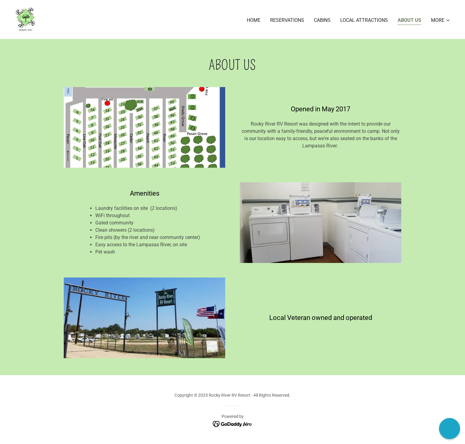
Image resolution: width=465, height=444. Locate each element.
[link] (25, 19)
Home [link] (253, 20)
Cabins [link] (322, 20)
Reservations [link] (287, 20)
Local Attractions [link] (364, 20)
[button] (440, 20)
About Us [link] (409, 20)
